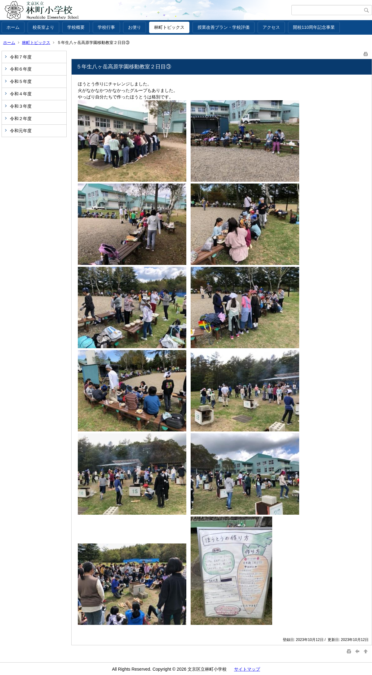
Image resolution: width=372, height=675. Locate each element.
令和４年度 (21, 93)
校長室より (43, 27)
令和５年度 (21, 81)
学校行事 (106, 27)
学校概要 (76, 27)
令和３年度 (21, 106)
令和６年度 (21, 69)
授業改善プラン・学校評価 (223, 27)
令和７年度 (21, 56)
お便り (134, 27)
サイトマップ (247, 669)
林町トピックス (169, 27)
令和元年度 (21, 130)
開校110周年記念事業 (314, 27)
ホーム (13, 27)
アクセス (271, 27)
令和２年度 (21, 118)
